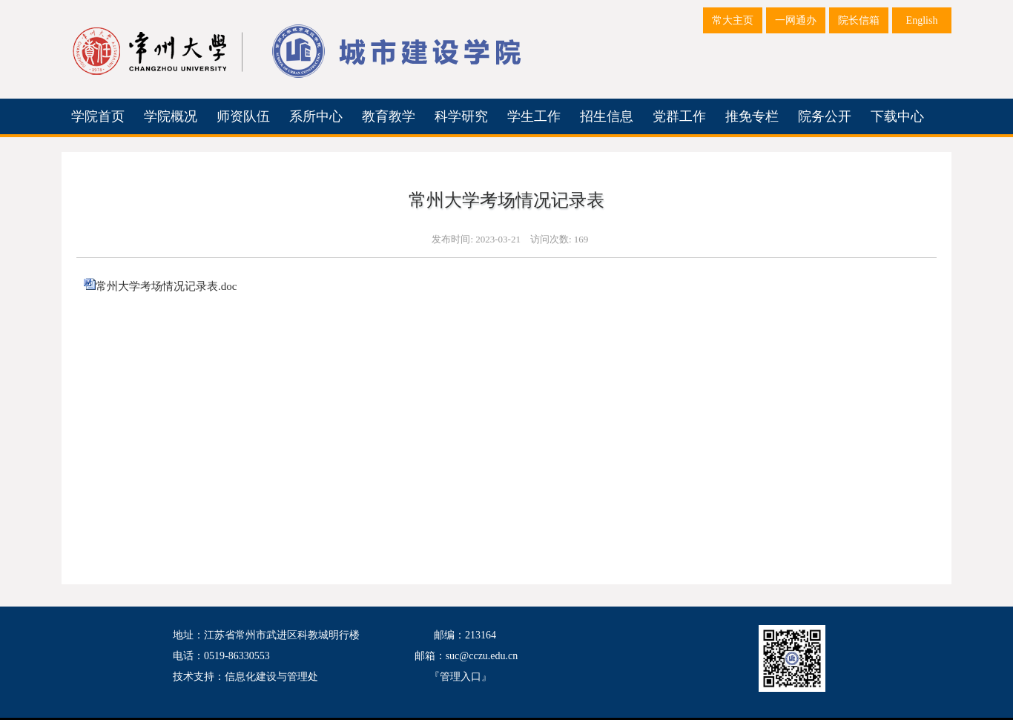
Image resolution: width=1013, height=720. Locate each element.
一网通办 (795, 20)
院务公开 (824, 116)
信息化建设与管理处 (271, 676)
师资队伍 (243, 116)
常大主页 (732, 20)
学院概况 (170, 116)
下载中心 (897, 116)
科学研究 (461, 116)
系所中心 (316, 116)
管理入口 (460, 676)
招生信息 (606, 116)
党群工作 (679, 116)
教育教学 (388, 116)
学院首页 (98, 116)
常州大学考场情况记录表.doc (166, 286)
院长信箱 (859, 20)
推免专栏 (752, 116)
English (922, 20)
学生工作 (534, 116)
